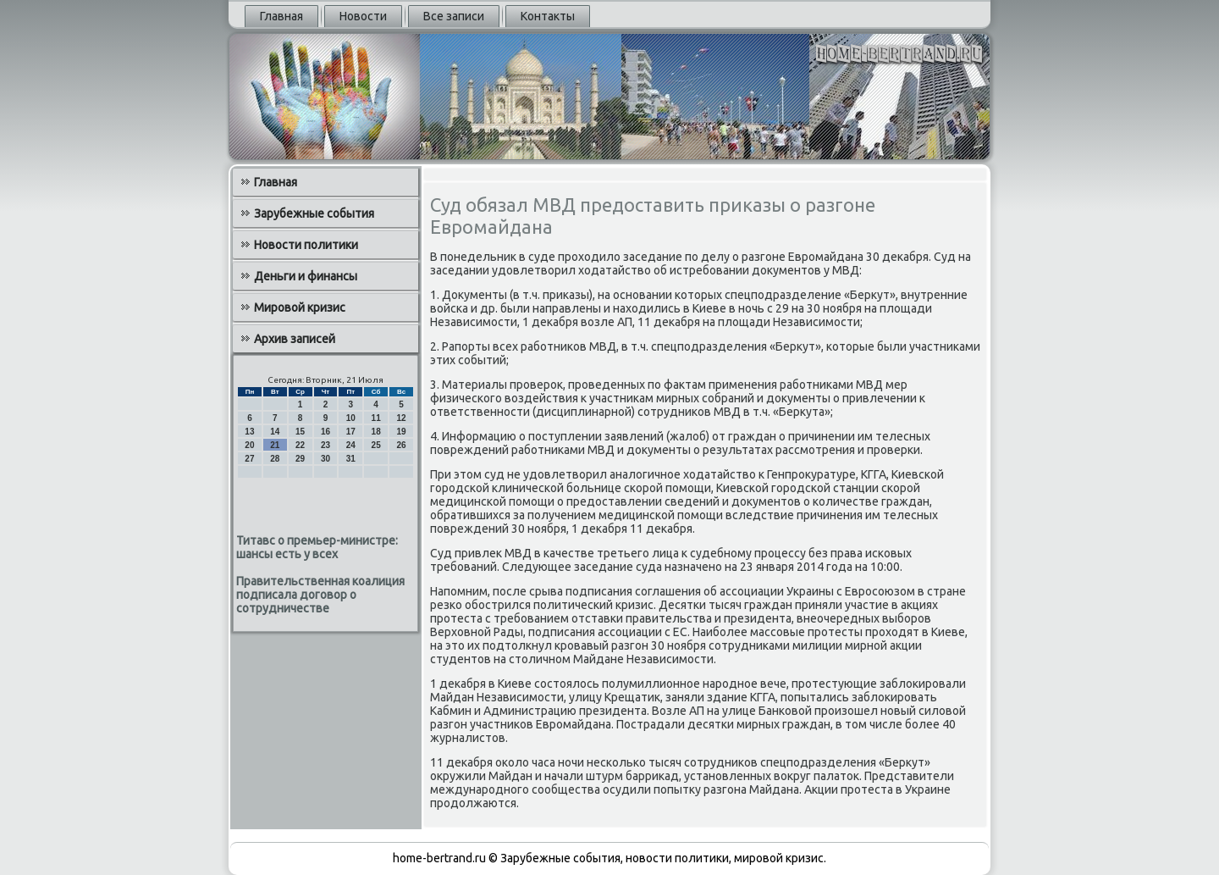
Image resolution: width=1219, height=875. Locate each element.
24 (351, 445)
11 (376, 418)
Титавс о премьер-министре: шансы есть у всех (317, 547)
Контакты (548, 16)
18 (376, 431)
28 (274, 458)
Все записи (453, 16)
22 (300, 445)
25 (376, 445)
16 (325, 431)
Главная (281, 16)
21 (274, 445)
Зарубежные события (314, 213)
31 (351, 458)
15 (300, 431)
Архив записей (294, 339)
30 (325, 458)
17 (351, 431)
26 (400, 445)
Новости (363, 16)
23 (325, 445)
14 (274, 431)
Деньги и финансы (305, 276)
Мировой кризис (299, 307)
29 (300, 458)
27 (249, 458)
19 (400, 431)
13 (249, 431)
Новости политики (306, 245)
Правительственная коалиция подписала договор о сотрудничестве (320, 594)
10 (351, 418)
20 (249, 445)
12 (400, 418)
